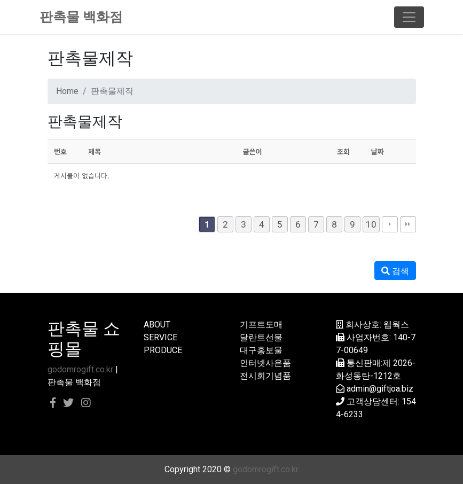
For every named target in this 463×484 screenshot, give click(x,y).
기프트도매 (261, 324)
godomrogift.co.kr (80, 369)
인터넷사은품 (265, 363)
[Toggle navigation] (409, 17)
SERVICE (160, 337)
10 (371, 224)
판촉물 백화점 (81, 17)
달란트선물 (261, 337)
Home (67, 91)
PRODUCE (163, 350)
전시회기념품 (265, 376)
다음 (390, 224)
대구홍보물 (261, 350)
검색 (395, 271)
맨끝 (408, 224)
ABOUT (157, 324)
